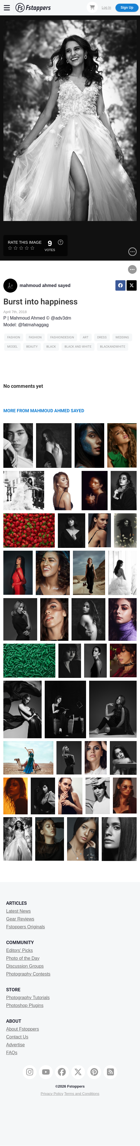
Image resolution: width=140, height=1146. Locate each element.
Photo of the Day (22, 958)
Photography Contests (28, 974)
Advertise (15, 1044)
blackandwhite (112, 346)
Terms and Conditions (81, 1094)
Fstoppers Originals (25, 926)
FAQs (11, 1052)
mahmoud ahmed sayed (45, 285)
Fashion (13, 337)
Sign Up (127, 8)
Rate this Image (25, 242)
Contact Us (17, 1037)
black (51, 346)
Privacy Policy (52, 1094)
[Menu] (7, 7)
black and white (78, 346)
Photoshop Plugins (24, 1005)
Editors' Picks (19, 950)
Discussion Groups (25, 966)
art (86, 337)
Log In (106, 8)
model (12, 346)
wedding (122, 337)
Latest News (18, 911)
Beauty (32, 346)
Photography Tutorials (28, 997)
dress (102, 337)
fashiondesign (62, 337)
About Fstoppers (22, 1029)
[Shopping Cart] (92, 7)
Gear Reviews (20, 919)
